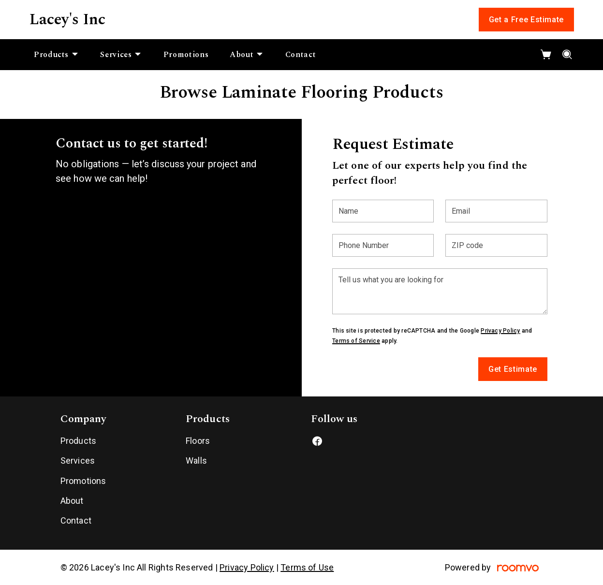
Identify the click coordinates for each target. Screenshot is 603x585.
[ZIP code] (496, 245)
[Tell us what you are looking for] (439, 291)
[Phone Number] (383, 245)
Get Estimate (512, 369)
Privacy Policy (500, 330)
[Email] (496, 211)
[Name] (383, 211)
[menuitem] (56, 54)
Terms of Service (356, 340)
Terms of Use (307, 567)
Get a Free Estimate (526, 19)
